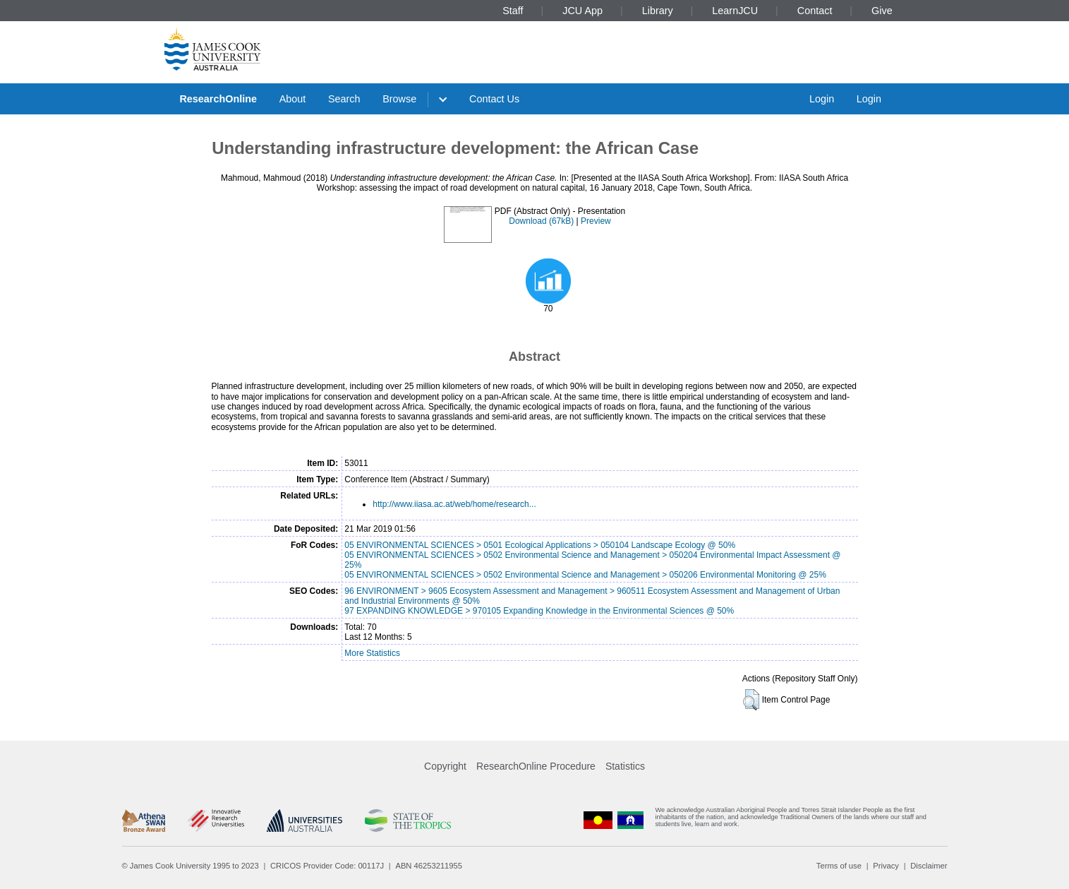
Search (344, 99)
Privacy (886, 865)
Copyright (445, 766)
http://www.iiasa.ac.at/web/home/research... (454, 504)
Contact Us (494, 99)
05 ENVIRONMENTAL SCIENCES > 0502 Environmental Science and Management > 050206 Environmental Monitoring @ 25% (585, 575)
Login (821, 99)
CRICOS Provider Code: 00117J (327, 865)
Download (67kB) (541, 221)
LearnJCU (735, 10)
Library (657, 10)
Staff (512, 10)
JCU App (582, 10)
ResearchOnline (218, 99)
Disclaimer (928, 865)
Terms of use (839, 865)
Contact (815, 10)
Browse (399, 99)
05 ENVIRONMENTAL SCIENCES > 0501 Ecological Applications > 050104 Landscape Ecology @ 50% (539, 545)
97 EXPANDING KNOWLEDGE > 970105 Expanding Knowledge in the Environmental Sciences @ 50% (539, 611)
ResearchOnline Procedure (536, 766)
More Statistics (372, 653)
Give (882, 10)
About (292, 99)
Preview (596, 221)
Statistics (625, 766)
